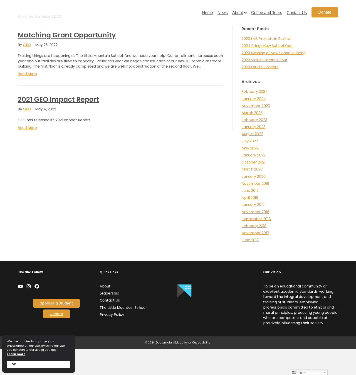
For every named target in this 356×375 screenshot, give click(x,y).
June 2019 (250, 216)
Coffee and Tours (266, 12)
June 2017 (250, 265)
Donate (324, 12)
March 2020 (252, 195)
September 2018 (256, 244)
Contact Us (297, 12)
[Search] (290, 39)
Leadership (109, 319)
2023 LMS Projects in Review (266, 64)
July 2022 (250, 166)
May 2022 (250, 174)
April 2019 (250, 223)
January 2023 (253, 152)
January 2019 (253, 230)
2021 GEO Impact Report (58, 125)
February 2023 (254, 145)
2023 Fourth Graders (260, 92)
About (237, 12)
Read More (27, 99)
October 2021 (253, 188)
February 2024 (255, 117)
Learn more (16, 354)
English (299, 372)
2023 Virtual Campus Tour (264, 85)
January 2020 (254, 202)
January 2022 (253, 181)
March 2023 (252, 138)
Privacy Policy (112, 340)
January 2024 (254, 124)
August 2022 (252, 159)
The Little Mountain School (123, 333)
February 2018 (254, 251)
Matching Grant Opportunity (67, 61)
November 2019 (255, 209)
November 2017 (255, 258)
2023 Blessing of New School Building (274, 78)
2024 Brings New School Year (267, 71)
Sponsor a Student (56, 329)
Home (207, 12)
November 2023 (256, 131)
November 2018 (255, 237)
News (223, 12)
